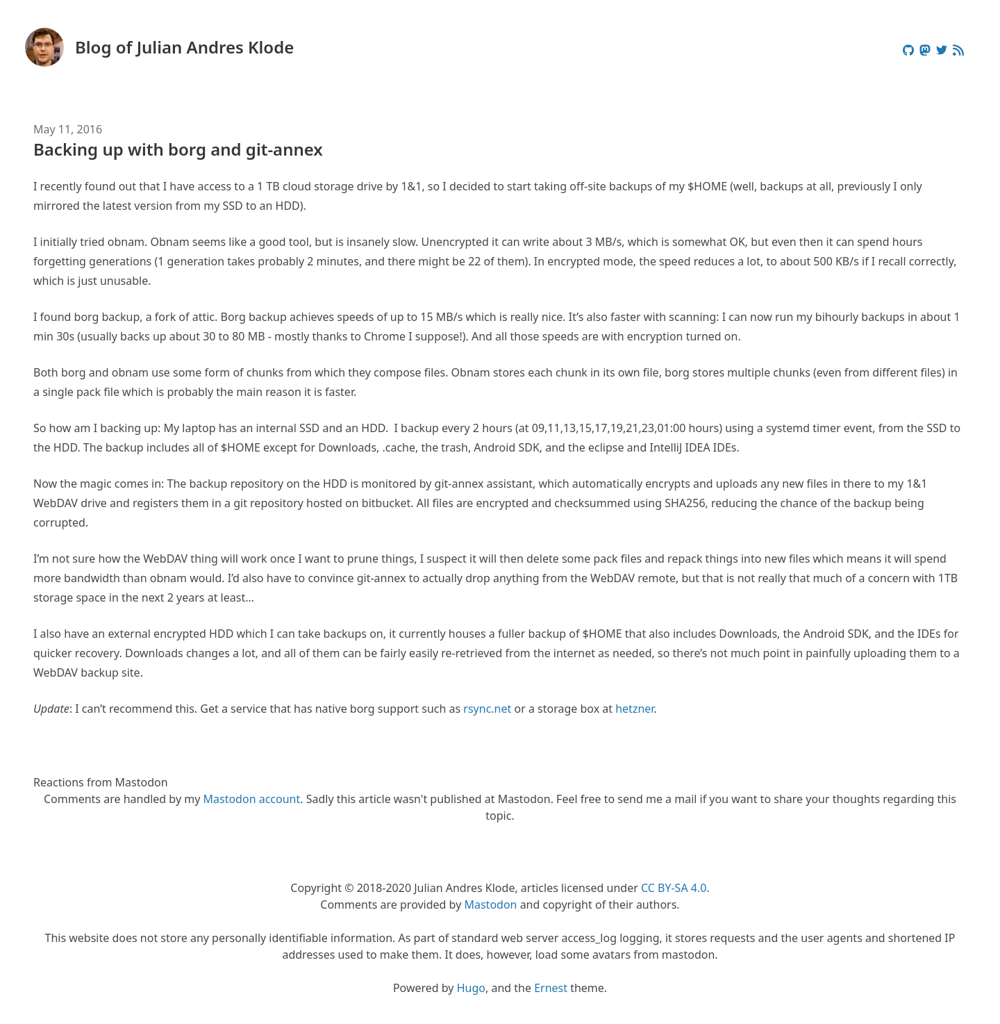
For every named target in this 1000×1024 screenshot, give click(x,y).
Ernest (550, 988)
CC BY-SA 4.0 (673, 887)
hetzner (634, 708)
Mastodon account (252, 799)
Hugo (471, 988)
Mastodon (490, 904)
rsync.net (487, 708)
